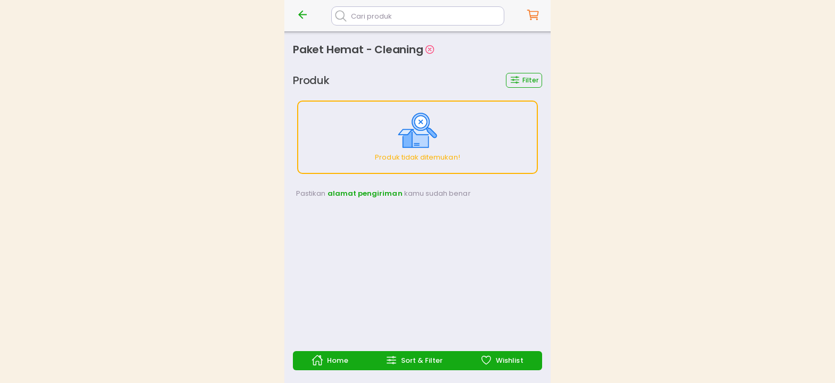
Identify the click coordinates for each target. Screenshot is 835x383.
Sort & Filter (414, 360)
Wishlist (501, 360)
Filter (524, 79)
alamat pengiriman (365, 193)
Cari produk (371, 16)
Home (330, 360)
